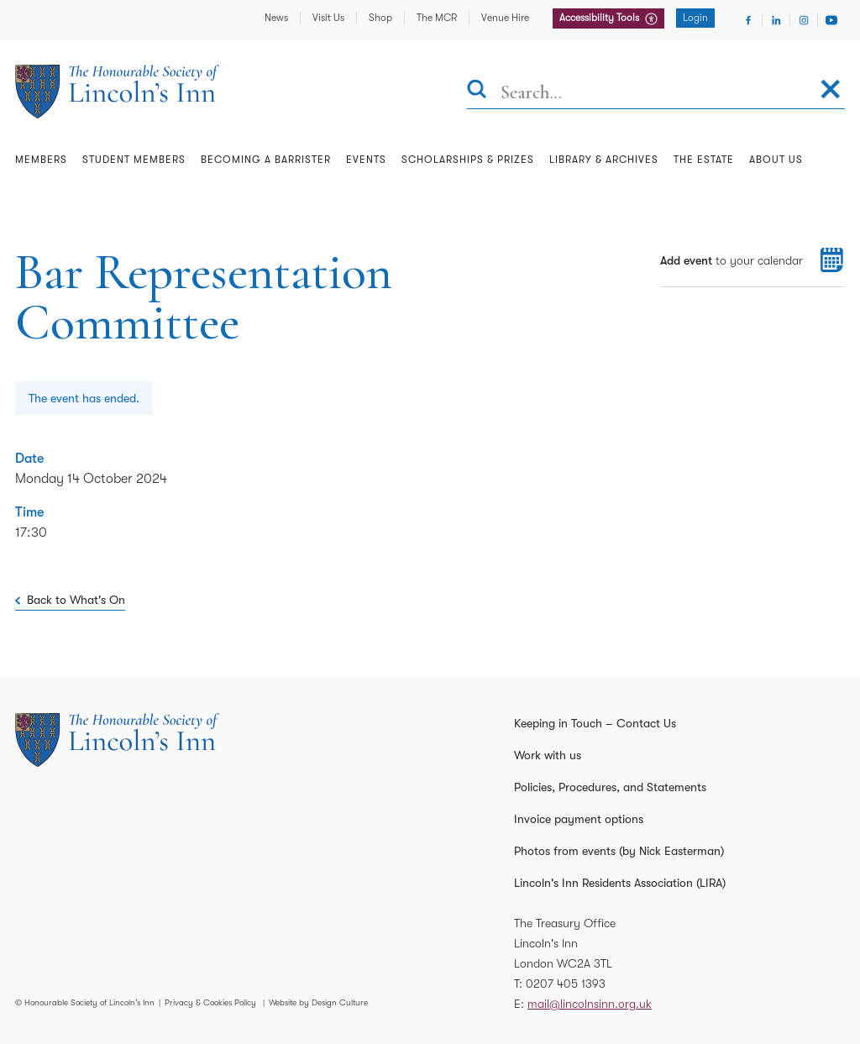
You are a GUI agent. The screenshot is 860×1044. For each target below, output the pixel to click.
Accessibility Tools (600, 18)
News (276, 18)
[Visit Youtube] (831, 20)
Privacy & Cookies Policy (210, 1002)
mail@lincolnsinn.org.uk (589, 1003)
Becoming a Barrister (266, 159)
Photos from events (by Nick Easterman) (619, 851)
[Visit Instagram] (803, 20)
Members (41, 159)
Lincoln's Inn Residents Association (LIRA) (620, 882)
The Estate (704, 159)
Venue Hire (505, 18)
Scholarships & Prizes (467, 159)
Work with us (547, 755)
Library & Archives (603, 159)
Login (695, 18)
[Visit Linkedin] (776, 20)
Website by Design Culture (318, 1002)
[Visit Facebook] (748, 20)
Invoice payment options (578, 819)
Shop (380, 18)
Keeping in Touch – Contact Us (595, 723)
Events (366, 159)
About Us (776, 159)
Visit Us (328, 18)
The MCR (437, 18)
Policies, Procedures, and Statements (610, 787)
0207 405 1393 (566, 983)
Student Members (134, 159)
